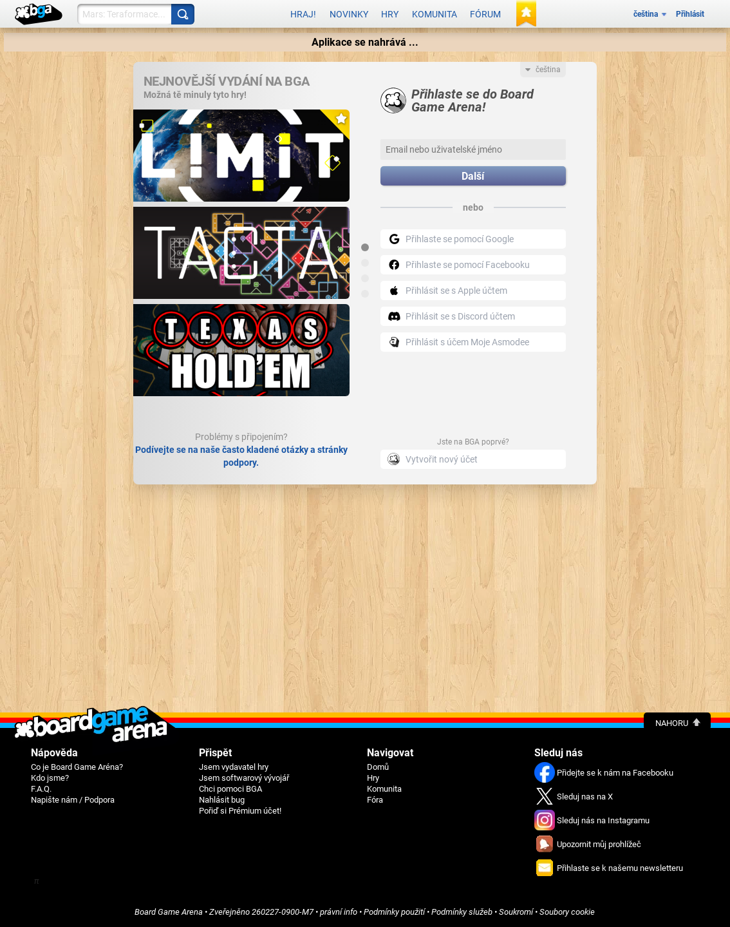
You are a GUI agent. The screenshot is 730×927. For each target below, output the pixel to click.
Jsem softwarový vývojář (244, 778)
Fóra (375, 800)
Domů (378, 767)
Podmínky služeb (461, 912)
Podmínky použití (394, 912)
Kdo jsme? (50, 778)
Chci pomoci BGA (230, 789)
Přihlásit (690, 14)
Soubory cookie (567, 912)
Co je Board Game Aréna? (77, 767)
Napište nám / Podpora (73, 800)
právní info (338, 912)
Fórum (485, 14)
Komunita (434, 14)
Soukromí (516, 912)
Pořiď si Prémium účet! (240, 811)
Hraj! (303, 14)
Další (473, 176)
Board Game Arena (169, 912)
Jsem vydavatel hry (233, 767)
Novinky (349, 14)
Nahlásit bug (222, 800)
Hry (389, 14)
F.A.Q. (41, 789)
